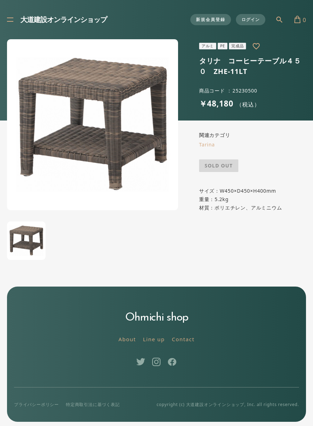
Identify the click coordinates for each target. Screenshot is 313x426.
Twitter (140, 362)
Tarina (207, 144)
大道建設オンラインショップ (63, 20)
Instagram (156, 362)
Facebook (172, 362)
